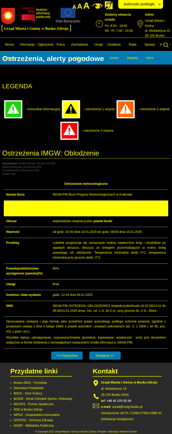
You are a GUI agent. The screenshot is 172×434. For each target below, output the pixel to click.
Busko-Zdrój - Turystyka (30, 382)
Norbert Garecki (128, 431)
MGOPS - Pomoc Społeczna (33, 404)
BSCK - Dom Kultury (28, 393)
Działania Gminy (114, 51)
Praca (60, 44)
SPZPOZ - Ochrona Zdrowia (33, 420)
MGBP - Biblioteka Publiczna (34, 425)
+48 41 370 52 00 (119, 400)
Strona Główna (9, 51)
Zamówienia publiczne (79, 51)
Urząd (98, 44)
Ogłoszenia (45, 44)
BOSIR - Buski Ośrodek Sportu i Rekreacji (43, 398)
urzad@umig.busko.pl (127, 407)
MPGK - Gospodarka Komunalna (37, 415)
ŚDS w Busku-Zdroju (28, 409)
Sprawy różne (149, 51)
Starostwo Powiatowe (29, 388)
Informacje (27, 44)
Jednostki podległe (139, 4)
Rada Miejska (132, 51)
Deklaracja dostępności (117, 419)
